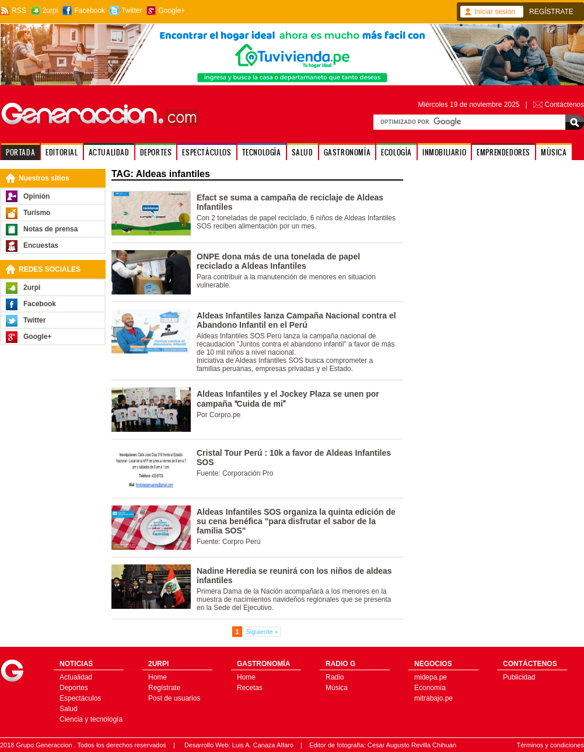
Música (337, 688)
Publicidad (519, 677)
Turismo (36, 213)
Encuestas (40, 245)
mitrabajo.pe (433, 698)
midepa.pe (430, 677)
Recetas (250, 688)
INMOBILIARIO (444, 152)
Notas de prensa (50, 229)
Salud (69, 709)
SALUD (302, 152)
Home (157, 677)
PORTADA (20, 152)
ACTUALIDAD (109, 152)
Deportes (74, 688)
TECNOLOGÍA (261, 152)
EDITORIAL (62, 152)
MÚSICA (554, 152)
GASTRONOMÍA (347, 152)
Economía (430, 688)
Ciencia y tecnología (91, 719)
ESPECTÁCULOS (206, 152)
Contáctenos (564, 105)
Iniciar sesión (494, 12)
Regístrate (164, 688)
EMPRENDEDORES (503, 152)
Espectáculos (80, 698)
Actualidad (76, 677)
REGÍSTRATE (551, 12)
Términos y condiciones (550, 744)
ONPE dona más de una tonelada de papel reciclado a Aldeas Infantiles (278, 261)
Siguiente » (262, 631)
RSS (19, 10)
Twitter (131, 10)
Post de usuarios (174, 698)
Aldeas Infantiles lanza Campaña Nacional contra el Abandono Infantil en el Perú (296, 320)
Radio (335, 677)
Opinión (36, 196)
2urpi (50, 10)
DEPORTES (156, 152)
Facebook (89, 10)
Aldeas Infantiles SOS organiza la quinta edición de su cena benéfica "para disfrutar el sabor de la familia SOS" (296, 521)
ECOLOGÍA (396, 152)
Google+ (171, 10)
